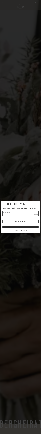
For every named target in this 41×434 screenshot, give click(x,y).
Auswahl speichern (20, 221)
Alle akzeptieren (20, 227)
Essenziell (6, 212)
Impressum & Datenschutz (20, 230)
